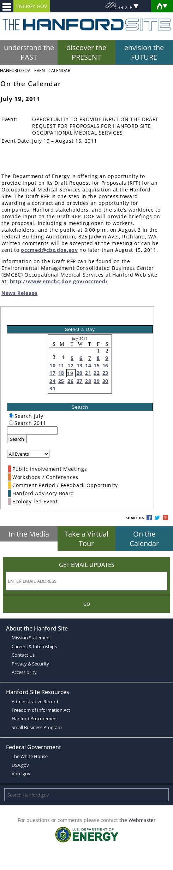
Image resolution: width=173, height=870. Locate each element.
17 (52, 372)
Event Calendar (52, 70)
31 (52, 388)
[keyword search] (32, 430)
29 (97, 381)
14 (88, 365)
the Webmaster (137, 820)
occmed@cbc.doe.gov (49, 250)
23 (105, 372)
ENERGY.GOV (31, 6)
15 (97, 365)
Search (17, 439)
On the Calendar (144, 538)
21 (88, 372)
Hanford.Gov (15, 70)
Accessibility (24, 672)
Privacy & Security (30, 664)
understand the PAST (29, 52)
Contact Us (23, 655)
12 (70, 365)
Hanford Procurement (35, 718)
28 (88, 381)
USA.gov (20, 765)
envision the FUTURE (144, 52)
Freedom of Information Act (41, 710)
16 (105, 365)
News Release (19, 293)
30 (105, 381)
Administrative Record (35, 701)
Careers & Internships (34, 646)
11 (61, 365)
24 (52, 381)
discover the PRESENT (86, 52)
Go (86, 604)
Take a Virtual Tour (86, 538)
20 (80, 372)
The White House (30, 756)
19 (70, 373)
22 (97, 372)
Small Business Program (37, 727)
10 (52, 365)
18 (61, 372)
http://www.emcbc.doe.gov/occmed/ (59, 281)
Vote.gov (21, 773)
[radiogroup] (11, 415)
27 (80, 381)
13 (80, 365)
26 (70, 381)
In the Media (28, 534)
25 (61, 381)
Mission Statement (31, 637)
